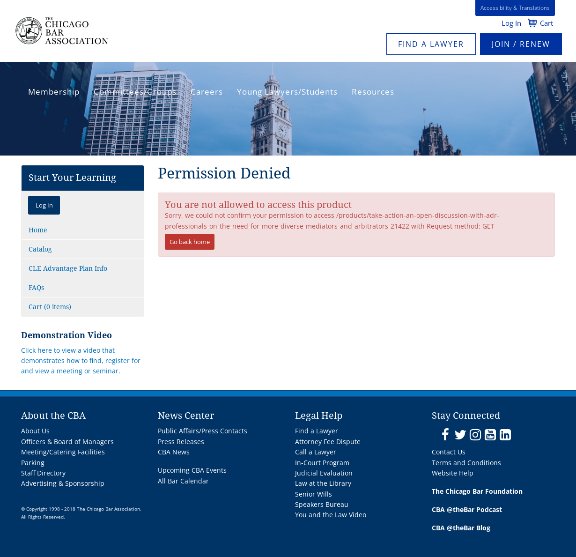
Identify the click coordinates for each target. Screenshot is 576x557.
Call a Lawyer (315, 451)
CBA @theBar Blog (461, 527)
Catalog (40, 249)
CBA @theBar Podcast (467, 509)
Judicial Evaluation (324, 472)
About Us (35, 430)
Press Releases (181, 441)
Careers (207, 91)
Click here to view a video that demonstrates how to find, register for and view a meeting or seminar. (80, 361)
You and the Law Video (330, 514)
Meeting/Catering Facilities (63, 451)
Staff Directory (43, 472)
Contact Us (448, 451)
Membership (54, 91)
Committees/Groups (135, 91)
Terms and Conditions (466, 462)
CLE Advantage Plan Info (68, 268)
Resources (373, 91)
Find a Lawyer (431, 44)
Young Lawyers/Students (287, 91)
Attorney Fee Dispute (328, 441)
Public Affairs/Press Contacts (202, 430)
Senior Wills (313, 494)
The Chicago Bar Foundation (477, 491)
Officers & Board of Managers (67, 441)
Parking (32, 462)
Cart (546, 23)
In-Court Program (322, 462)
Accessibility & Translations (515, 8)
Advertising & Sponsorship (62, 483)
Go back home (190, 242)
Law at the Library (323, 483)
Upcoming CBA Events (192, 470)
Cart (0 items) (50, 307)
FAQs (36, 287)
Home (38, 230)
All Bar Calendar (183, 480)
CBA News (174, 451)
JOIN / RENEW (521, 44)
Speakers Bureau (321, 504)
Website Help (452, 472)
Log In (511, 23)
